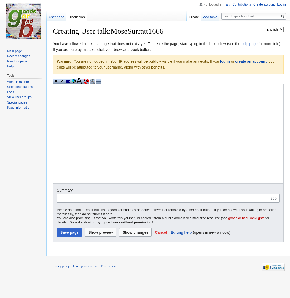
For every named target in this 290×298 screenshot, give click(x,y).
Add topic (210, 17)
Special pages (17, 102)
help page (249, 44)
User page (56, 17)
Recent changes (18, 56)
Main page (14, 51)
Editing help (181, 252)
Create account (264, 4)
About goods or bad (86, 285)
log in (225, 61)
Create (194, 17)
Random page (17, 61)
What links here (18, 82)
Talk (227, 4)
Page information (19, 107)
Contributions (241, 4)
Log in (281, 4)
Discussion (76, 17)
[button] (161, 252)
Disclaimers (108, 285)
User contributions (20, 87)
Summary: (65, 210)
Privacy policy (61, 285)
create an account (251, 61)
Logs (10, 92)
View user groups (19, 97)
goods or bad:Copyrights (246, 238)
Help (10, 66)
